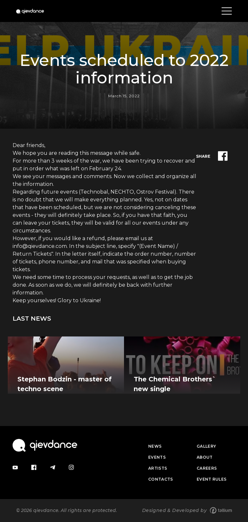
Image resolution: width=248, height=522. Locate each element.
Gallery (206, 446)
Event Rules (211, 479)
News (154, 446)
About (205, 457)
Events (157, 457)
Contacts (160, 479)
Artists (157, 468)
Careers (207, 468)
